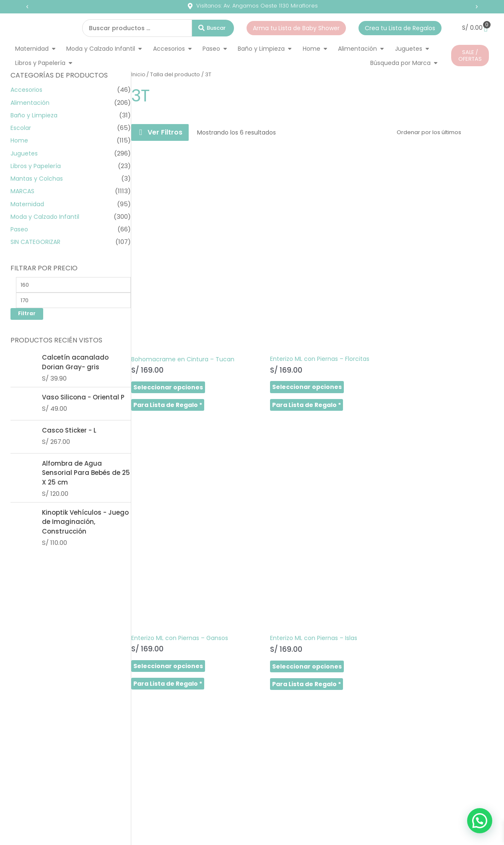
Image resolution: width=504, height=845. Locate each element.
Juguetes (25, 153)
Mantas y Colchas (38, 178)
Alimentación (31, 102)
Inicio (138, 74)
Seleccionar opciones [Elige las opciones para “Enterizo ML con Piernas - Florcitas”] (261, 325)
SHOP (34, 670)
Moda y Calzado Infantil (47, 216)
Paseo (20, 229)
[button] (27, 7)
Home (19, 140)
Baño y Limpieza (35, 115)
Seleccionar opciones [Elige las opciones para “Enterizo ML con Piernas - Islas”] (446, 325)
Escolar (21, 127)
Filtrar (27, 315)
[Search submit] (213, 28)
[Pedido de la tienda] (440, 132)
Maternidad (28, 204)
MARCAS (23, 191)
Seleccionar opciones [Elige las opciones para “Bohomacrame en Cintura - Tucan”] (168, 325)
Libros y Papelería (37, 165)
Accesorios (27, 89)
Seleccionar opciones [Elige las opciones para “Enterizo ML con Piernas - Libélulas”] (168, 543)
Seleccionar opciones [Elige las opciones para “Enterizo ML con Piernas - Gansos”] (353, 325)
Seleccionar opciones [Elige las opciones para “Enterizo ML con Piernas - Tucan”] (261, 543)
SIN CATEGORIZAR (37, 241)
